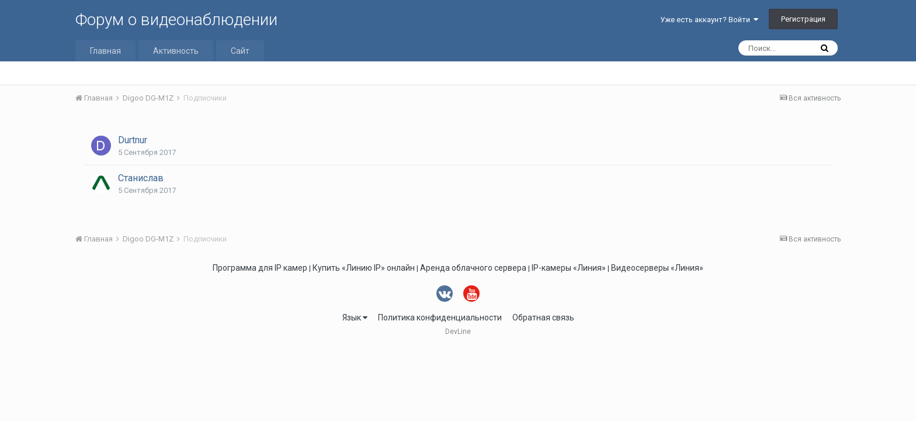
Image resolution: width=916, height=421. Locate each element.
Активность (176, 51)
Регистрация (803, 19)
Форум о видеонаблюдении (176, 19)
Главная (105, 51)
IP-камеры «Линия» (569, 267)
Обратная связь (543, 317)
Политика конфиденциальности (440, 317)
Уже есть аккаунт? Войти (709, 19)
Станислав (141, 178)
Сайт (240, 51)
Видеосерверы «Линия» (657, 267)
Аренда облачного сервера (473, 267)
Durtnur (132, 140)
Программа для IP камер (260, 267)
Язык (354, 317)
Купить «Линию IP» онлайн (364, 267)
